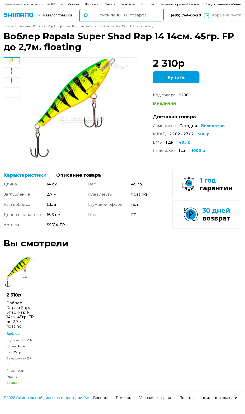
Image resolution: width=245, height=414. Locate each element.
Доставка (92, 4)
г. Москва (72, 4)
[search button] (85, 15)
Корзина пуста (226, 15)
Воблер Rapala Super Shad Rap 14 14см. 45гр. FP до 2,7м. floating (20, 324)
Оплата (109, 4)
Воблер (13, 344)
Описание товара (78, 175)
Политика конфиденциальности (208, 407)
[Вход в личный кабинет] (223, 4)
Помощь (147, 4)
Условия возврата (155, 407)
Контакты (128, 4)
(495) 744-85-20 (186, 15)
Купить (176, 77)
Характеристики (25, 175)
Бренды (100, 407)
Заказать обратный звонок (180, 4)
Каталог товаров (57, 15)
